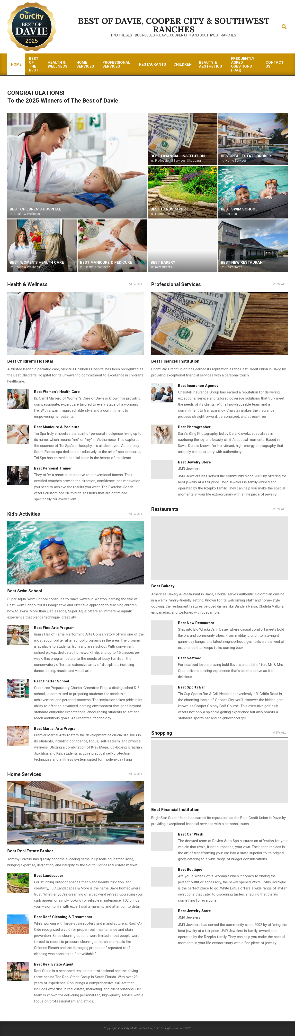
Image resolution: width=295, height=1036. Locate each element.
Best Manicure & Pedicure (57, 427)
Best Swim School (24, 590)
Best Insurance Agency (198, 385)
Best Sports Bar (191, 687)
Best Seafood (189, 658)
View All (136, 284)
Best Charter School (51, 681)
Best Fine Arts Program (54, 628)
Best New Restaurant (196, 623)
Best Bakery (163, 585)
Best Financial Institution (175, 361)
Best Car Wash (190, 834)
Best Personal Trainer (53, 468)
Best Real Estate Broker (30, 850)
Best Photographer (194, 427)
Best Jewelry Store (194, 462)
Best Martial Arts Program (56, 728)
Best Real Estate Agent (53, 964)
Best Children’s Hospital (30, 361)
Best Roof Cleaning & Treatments (63, 917)
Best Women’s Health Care (57, 392)
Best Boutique (190, 869)
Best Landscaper (48, 875)
